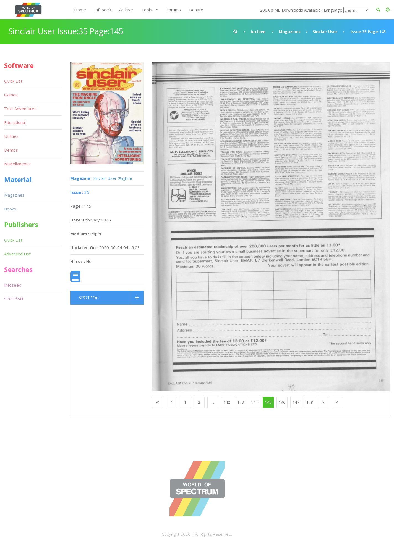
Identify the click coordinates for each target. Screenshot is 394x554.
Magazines (290, 31)
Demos (11, 150)
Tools (146, 9)
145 (268, 402)
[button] (388, 9)
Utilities (11, 136)
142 (226, 402)
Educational (15, 122)
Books (10, 209)
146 (282, 402)
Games (11, 94)
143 (240, 402)
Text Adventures (20, 108)
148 (309, 402)
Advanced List (17, 254)
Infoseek (102, 9)
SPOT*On (89, 298)
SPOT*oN (13, 299)
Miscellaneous (17, 164)
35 (79, 192)
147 (296, 402)
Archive (126, 9)
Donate (196, 9)
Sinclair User (325, 31)
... (213, 402)
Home (80, 9)
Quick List (13, 81)
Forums (173, 9)
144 (254, 402)
